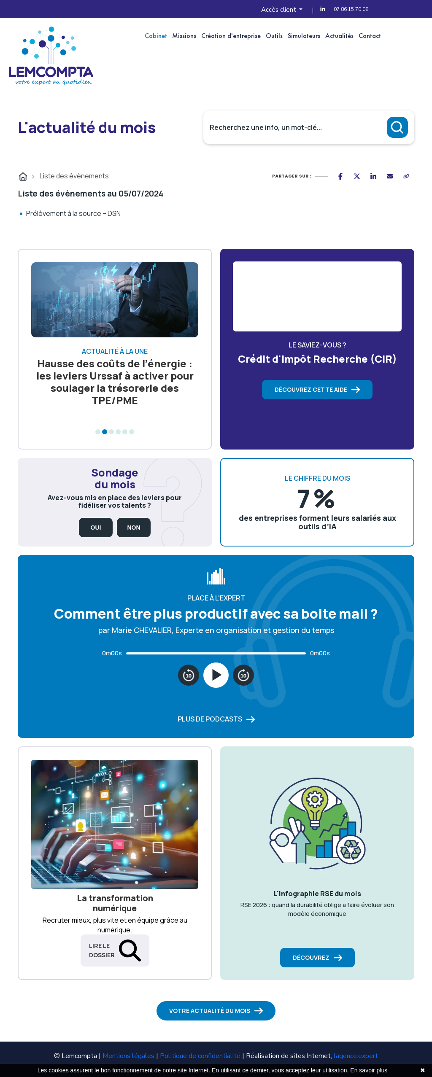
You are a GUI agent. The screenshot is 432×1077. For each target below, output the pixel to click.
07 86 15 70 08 (351, 9)
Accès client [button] (279, 9)
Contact (370, 35)
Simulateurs (304, 35)
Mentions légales (128, 1056)
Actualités (339, 35)
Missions (184, 35)
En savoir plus (368, 1070)
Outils (274, 35)
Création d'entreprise (231, 35)
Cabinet (156, 35)
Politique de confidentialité (200, 1056)
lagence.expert (356, 1056)
